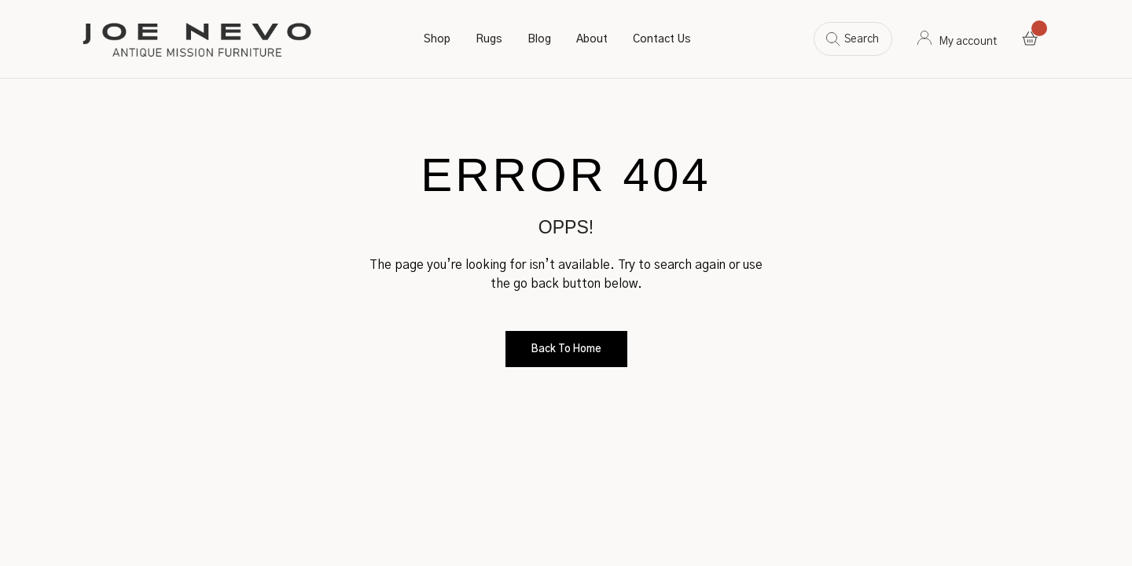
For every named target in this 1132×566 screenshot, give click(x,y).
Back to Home (566, 349)
